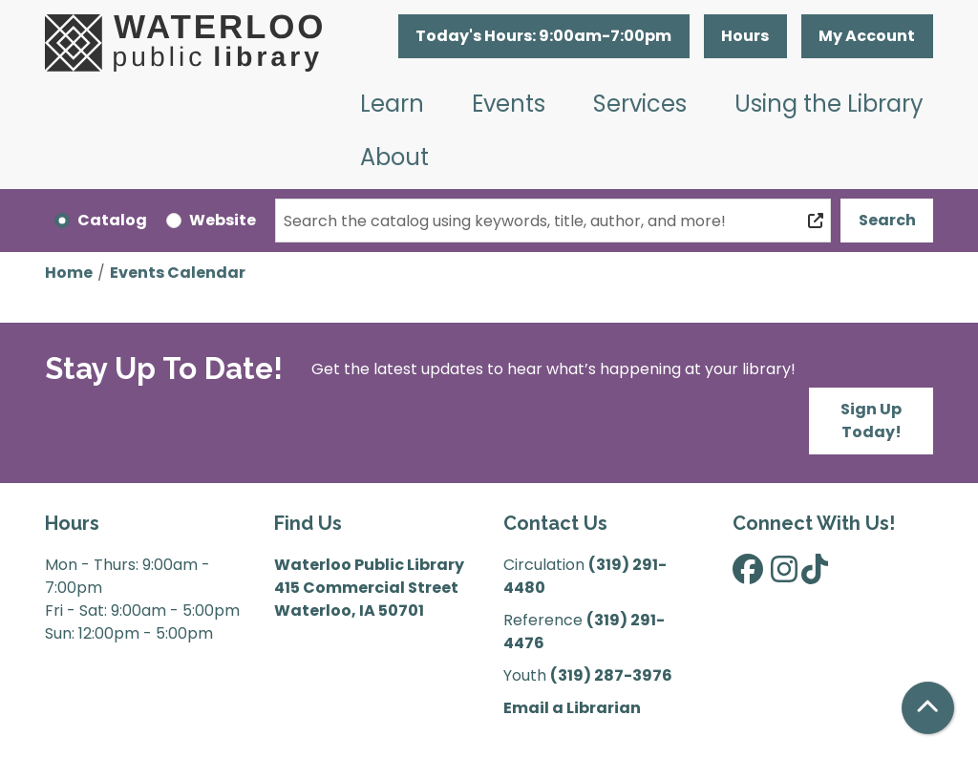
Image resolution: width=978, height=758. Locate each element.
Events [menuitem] (508, 103)
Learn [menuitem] (392, 103)
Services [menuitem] (640, 103)
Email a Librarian (572, 708)
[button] (544, 36)
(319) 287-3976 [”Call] (611, 675)
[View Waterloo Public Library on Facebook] (748, 575)
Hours (745, 36)
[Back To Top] (928, 708)
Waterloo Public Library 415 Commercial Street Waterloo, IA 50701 (369, 587)
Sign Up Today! (871, 420)
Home (69, 273)
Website (222, 220)
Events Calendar (177, 273)
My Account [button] (867, 36)
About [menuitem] (394, 157)
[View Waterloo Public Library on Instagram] (784, 575)
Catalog (112, 220)
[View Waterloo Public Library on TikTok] (814, 575)
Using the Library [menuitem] (829, 103)
